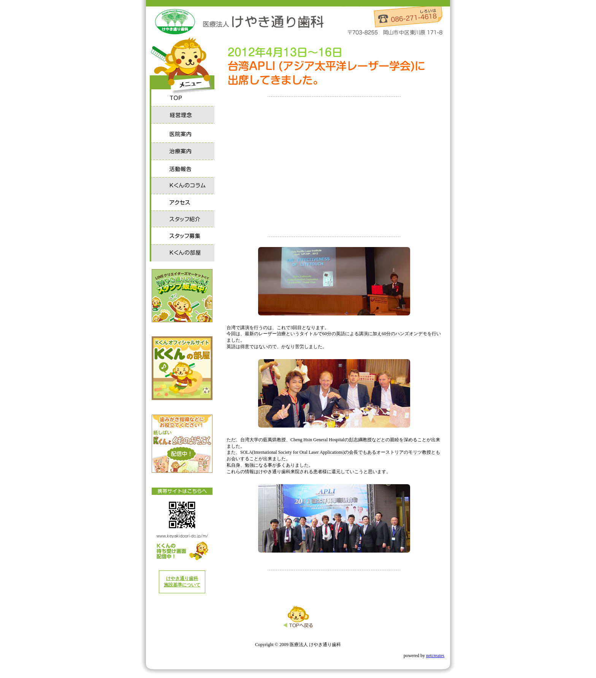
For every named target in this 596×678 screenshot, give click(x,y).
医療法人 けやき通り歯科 (237, 22)
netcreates (435, 655)
